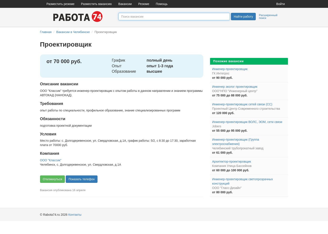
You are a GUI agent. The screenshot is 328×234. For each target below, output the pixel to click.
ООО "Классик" (51, 160)
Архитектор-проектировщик (231, 161)
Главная (46, 32)
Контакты (74, 214)
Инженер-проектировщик (230, 69)
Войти (280, 4)
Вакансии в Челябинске (73, 32)
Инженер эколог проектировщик (234, 86)
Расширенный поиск (268, 16)
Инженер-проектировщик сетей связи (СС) (242, 104)
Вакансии (125, 4)
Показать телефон (82, 179)
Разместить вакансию (96, 4)
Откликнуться (52, 179)
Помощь (162, 4)
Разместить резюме (61, 4)
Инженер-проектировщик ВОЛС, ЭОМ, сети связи (247, 122)
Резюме (143, 4)
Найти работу (243, 16)
